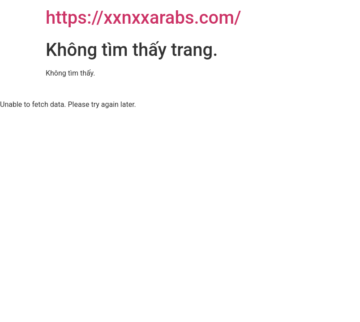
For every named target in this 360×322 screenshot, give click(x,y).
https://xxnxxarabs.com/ (143, 17)
